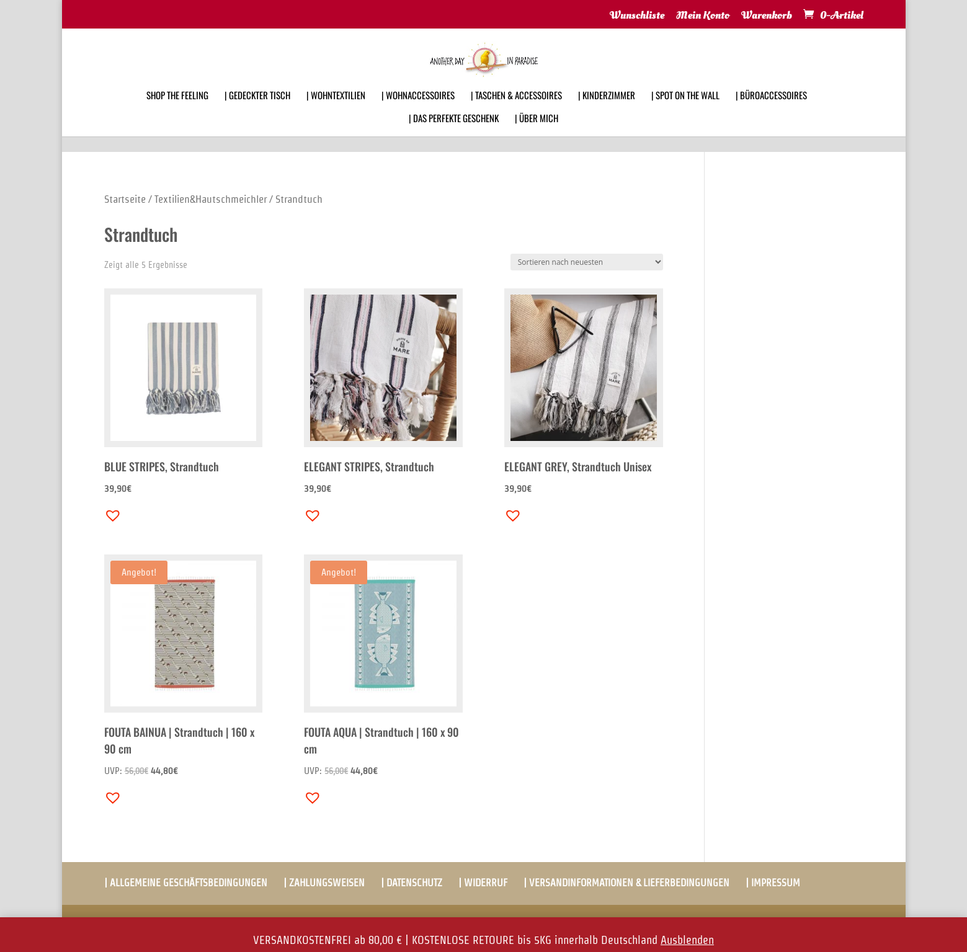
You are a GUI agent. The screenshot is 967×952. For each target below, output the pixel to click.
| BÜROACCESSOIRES (771, 111)
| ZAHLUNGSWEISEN (324, 883)
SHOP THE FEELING (177, 111)
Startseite (125, 199)
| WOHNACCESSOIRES (418, 111)
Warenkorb (766, 16)
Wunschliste (637, 16)
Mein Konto (702, 16)
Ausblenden (687, 940)
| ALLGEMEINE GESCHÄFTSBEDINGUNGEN (185, 883)
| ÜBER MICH (536, 134)
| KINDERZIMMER (606, 111)
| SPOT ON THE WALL (685, 111)
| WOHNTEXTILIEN (335, 111)
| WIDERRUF (482, 883)
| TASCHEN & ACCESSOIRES (516, 111)
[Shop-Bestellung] (586, 262)
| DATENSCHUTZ (411, 883)
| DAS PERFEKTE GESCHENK (454, 134)
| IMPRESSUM (773, 883)
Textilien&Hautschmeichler (210, 199)
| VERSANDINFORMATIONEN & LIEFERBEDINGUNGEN (626, 883)
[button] (109, 512)
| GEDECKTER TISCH (257, 111)
